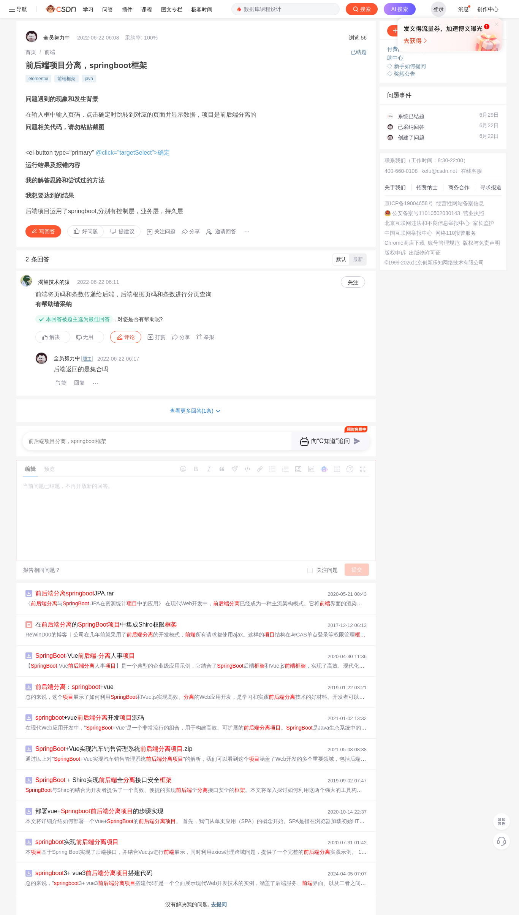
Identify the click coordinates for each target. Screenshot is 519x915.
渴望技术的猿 (54, 282)
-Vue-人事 (85, 655)
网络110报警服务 (455, 233)
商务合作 (459, 187)
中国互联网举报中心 (408, 233)
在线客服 (471, 171)
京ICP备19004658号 (409, 203)
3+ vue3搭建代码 (93, 873)
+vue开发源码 (89, 717)
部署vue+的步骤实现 (99, 811)
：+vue (74, 687)
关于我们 (395, 187)
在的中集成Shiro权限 (106, 624)
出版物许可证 (425, 253)
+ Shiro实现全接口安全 (103, 780)
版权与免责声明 (481, 243)
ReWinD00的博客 (46, 635)
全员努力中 (56, 38)
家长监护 (483, 223)
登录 (438, 9)
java (89, 78)
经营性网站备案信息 (460, 203)
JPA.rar (74, 593)
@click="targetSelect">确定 (133, 152)
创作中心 (487, 9)
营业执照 (473, 213)
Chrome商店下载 (405, 243)
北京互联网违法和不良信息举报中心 (427, 223)
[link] (30, 52)
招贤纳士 (427, 187)
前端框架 (66, 78)
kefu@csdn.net (439, 171)
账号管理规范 (444, 243)
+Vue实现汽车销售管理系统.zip (113, 749)
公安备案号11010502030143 (426, 213)
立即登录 (382, 72)
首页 (30, 52)
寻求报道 (491, 187)
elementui (38, 78)
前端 (49, 52)
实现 (77, 842)
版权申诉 (395, 253)
